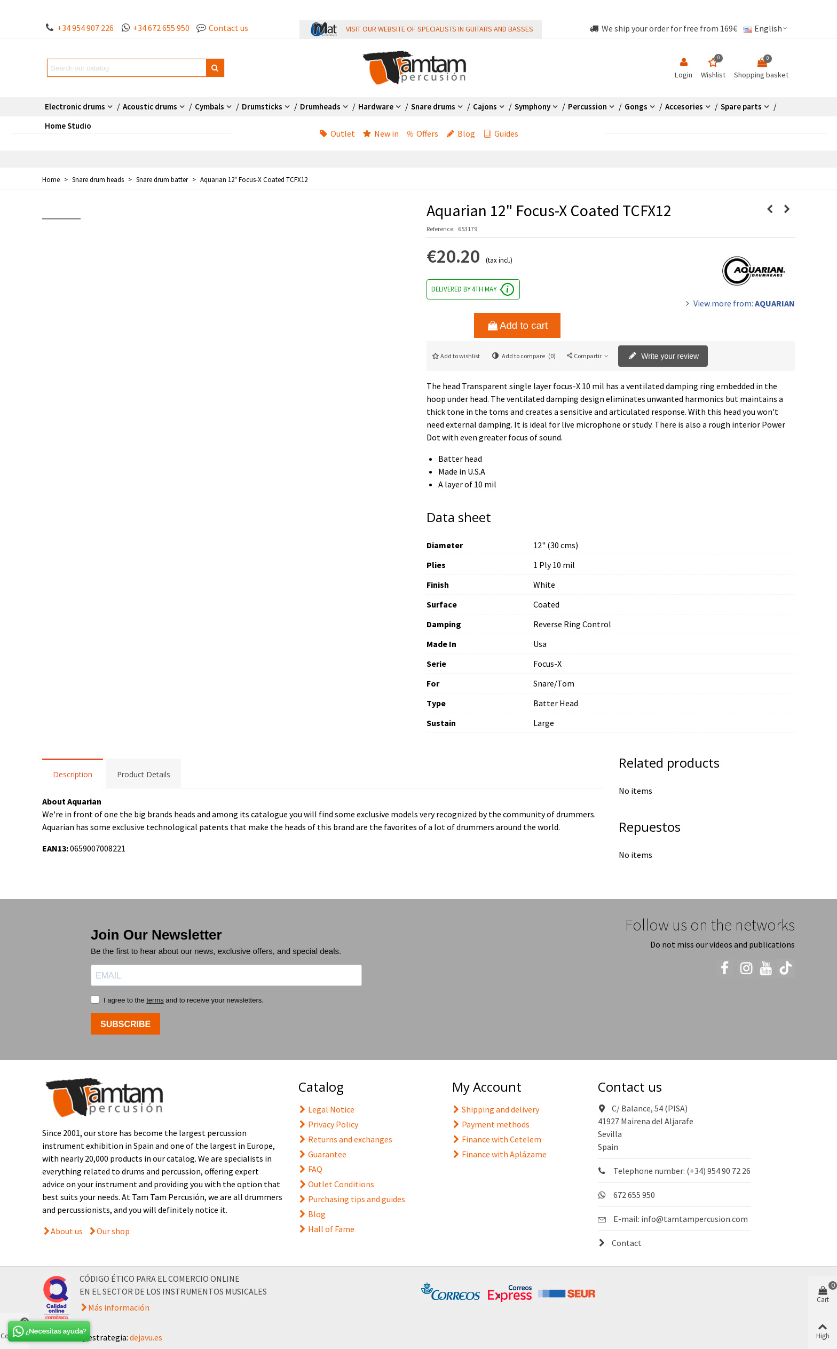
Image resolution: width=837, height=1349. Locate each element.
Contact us (228, 27)
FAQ (310, 1169)
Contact (620, 1242)
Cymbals (209, 106)
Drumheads (320, 106)
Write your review (663, 356)
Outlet (337, 133)
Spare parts (741, 106)
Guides (500, 133)
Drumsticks (262, 106)
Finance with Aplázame (499, 1154)
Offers (422, 133)
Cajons (485, 106)
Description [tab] (72, 774)
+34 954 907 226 (85, 27)
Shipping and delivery (495, 1109)
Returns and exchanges (345, 1139)
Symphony (532, 106)
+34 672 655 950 (161, 27)
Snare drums (433, 106)
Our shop (113, 1231)
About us (67, 1231)
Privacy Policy (328, 1124)
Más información (118, 1307)
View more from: (739, 303)
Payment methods (491, 1124)
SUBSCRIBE (125, 1024)
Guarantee (322, 1154)
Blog (460, 133)
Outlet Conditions (336, 1184)
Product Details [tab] (143, 774)
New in (381, 133)
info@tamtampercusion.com (694, 1218)
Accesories (684, 106)
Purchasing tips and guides (351, 1199)
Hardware (375, 106)
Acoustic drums (150, 106)
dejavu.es (146, 1337)
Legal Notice (326, 1109)
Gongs (636, 106)
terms (155, 1000)
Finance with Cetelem (496, 1139)
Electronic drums (75, 106)
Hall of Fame (326, 1228)
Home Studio (68, 126)
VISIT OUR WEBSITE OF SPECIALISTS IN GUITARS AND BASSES (439, 29)
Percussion (587, 106)
